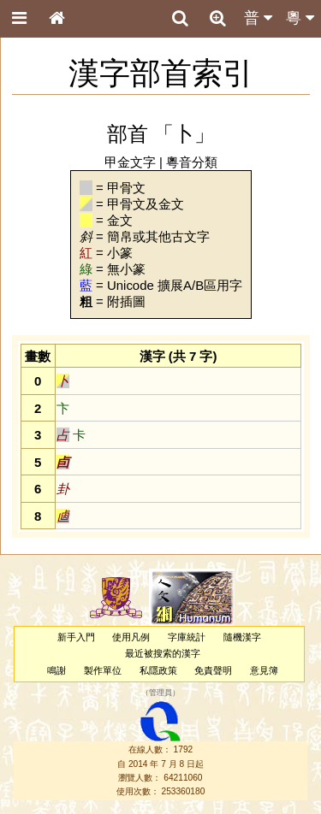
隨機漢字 (242, 637)
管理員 (160, 692)
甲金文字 (130, 162)
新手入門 (76, 637)
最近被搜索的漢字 (162, 653)
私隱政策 (158, 670)
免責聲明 (213, 670)
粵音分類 (191, 162)
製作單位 (103, 670)
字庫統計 (186, 637)
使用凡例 (131, 637)
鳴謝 (56, 670)
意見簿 (264, 670)
